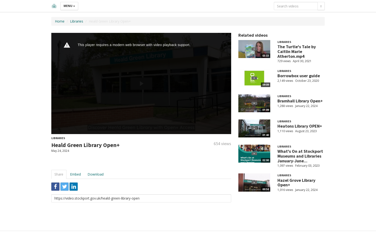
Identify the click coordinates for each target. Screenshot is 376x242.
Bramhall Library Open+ (300, 101)
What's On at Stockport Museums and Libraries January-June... (300, 156)
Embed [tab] (75, 174)
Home (60, 21)
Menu (69, 6)
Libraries (76, 21)
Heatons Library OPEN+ (299, 126)
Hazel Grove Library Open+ (296, 182)
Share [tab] (58, 174)
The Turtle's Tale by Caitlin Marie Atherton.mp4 (296, 51)
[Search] (321, 6)
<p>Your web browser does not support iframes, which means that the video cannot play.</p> (141, 83)
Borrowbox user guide (298, 75)
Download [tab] (96, 174)
